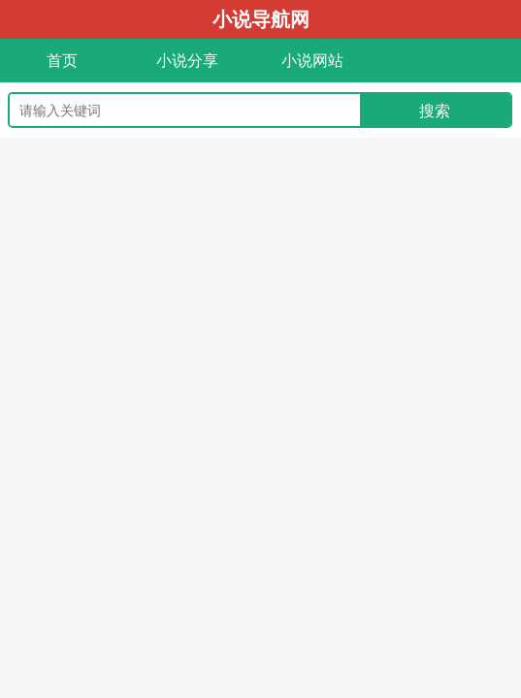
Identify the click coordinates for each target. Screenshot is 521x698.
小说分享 (187, 60)
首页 (62, 60)
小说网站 (312, 60)
